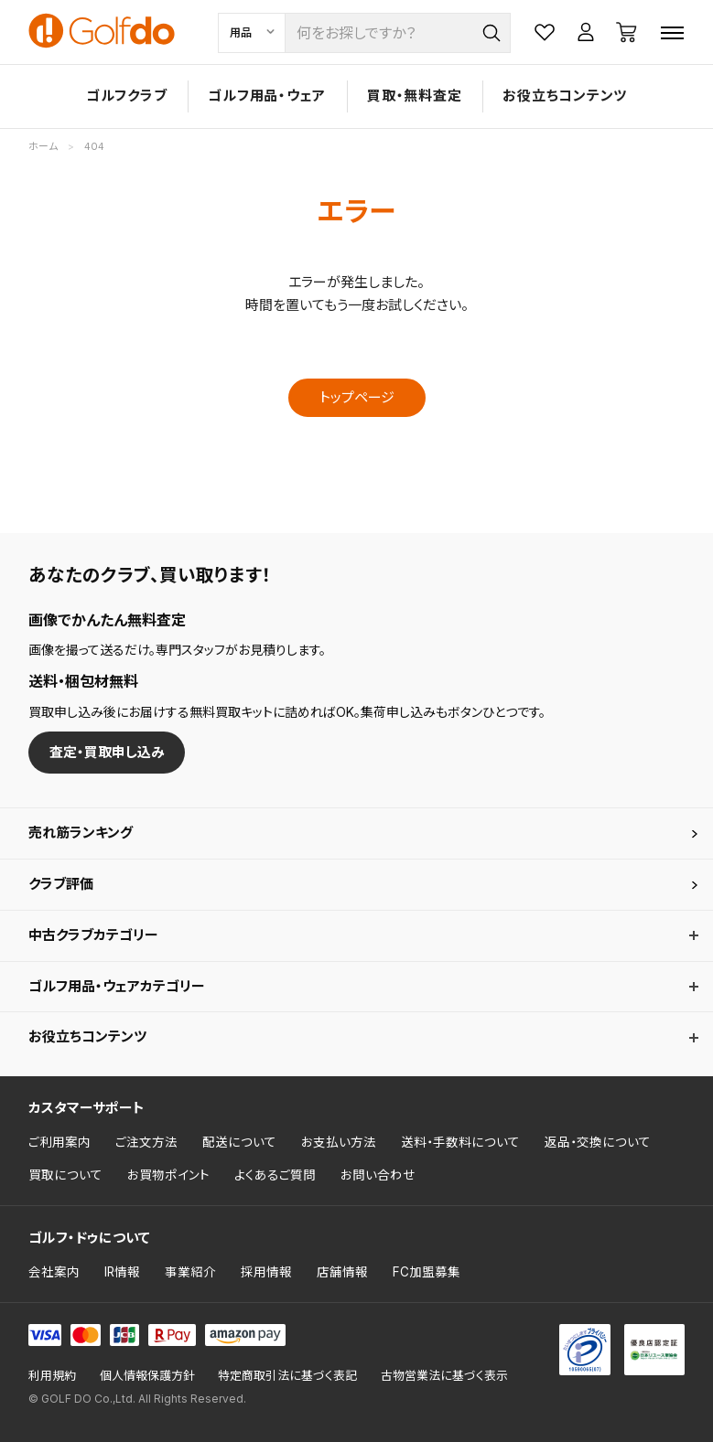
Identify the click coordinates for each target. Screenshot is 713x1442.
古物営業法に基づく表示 (444, 1376)
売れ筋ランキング (80, 832)
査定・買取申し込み (107, 752)
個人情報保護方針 (147, 1376)
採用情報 (266, 1272)
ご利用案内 (59, 1142)
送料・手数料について (460, 1142)
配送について (239, 1142)
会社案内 (54, 1272)
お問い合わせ (378, 1175)
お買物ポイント (168, 1175)
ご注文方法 (146, 1142)
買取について (65, 1175)
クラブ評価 (60, 883)
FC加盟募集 (426, 1272)
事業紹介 (190, 1272)
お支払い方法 (338, 1142)
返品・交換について (598, 1142)
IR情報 (122, 1272)
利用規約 (52, 1376)
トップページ (356, 397)
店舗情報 (342, 1272)
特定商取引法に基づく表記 (287, 1376)
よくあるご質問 (275, 1175)
